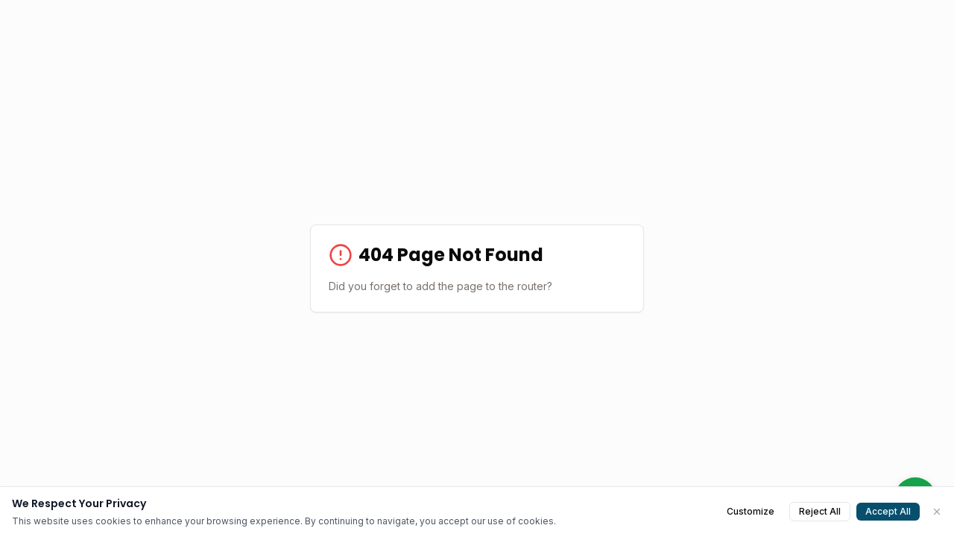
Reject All (820, 511)
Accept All (888, 511)
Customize (750, 511)
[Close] (937, 511)
